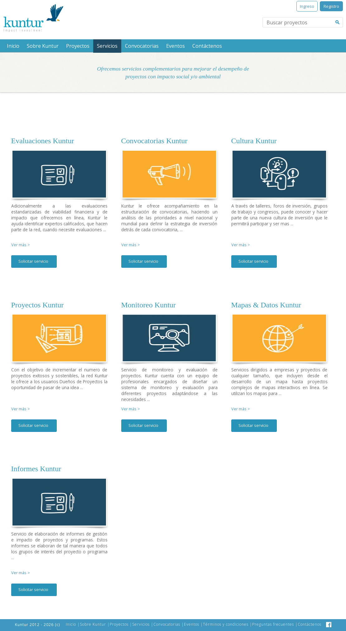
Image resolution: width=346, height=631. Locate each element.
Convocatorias (142, 45)
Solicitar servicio (33, 261)
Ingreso (307, 6)
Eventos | (193, 624)
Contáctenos (207, 45)
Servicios (107, 45)
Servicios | (142, 624)
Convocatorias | (168, 624)
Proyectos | (121, 624)
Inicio (13, 45)
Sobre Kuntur (43, 45)
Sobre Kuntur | (95, 624)
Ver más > (20, 244)
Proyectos (77, 45)
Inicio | (73, 624)
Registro (331, 6)
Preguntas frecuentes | (275, 624)
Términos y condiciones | (227, 624)
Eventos (175, 45)
